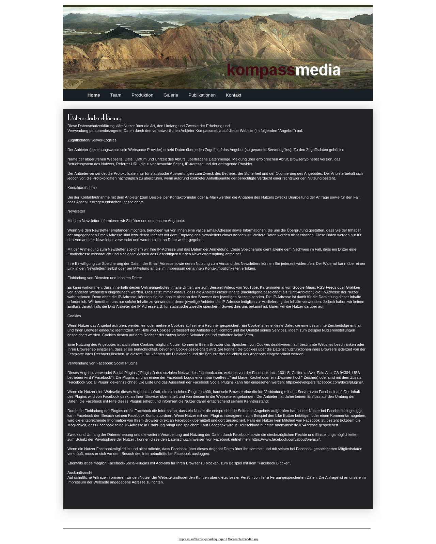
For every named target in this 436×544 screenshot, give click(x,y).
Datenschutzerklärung (243, 539)
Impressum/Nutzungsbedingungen (202, 539)
